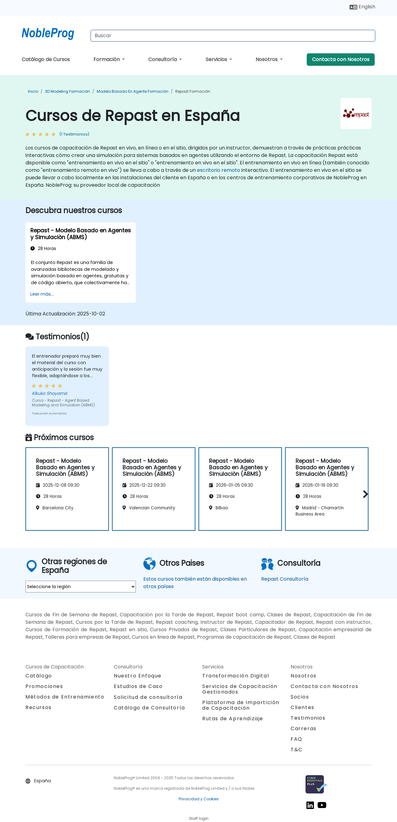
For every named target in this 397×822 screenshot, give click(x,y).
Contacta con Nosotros (340, 59)
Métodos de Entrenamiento (64, 696)
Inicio (33, 91)
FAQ (296, 739)
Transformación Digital (235, 675)
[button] (364, 494)
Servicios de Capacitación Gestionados (240, 689)
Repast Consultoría (284, 579)
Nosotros (267, 59)
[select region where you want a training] (80, 586)
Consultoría (163, 59)
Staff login (198, 818)
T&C (297, 749)
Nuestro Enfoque (138, 675)
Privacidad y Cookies (199, 799)
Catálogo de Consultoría (149, 707)
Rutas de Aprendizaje (232, 718)
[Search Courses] (233, 36)
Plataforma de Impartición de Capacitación (240, 705)
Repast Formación (192, 91)
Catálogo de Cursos (46, 59)
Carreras (304, 728)
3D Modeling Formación (67, 91)
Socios (300, 696)
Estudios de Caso (138, 686)
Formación (107, 59)
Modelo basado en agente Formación (132, 91)
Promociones (44, 686)
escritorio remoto (218, 170)
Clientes (302, 707)
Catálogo (38, 675)
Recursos (38, 707)
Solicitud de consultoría (148, 697)
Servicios (217, 59)
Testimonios (308, 717)
